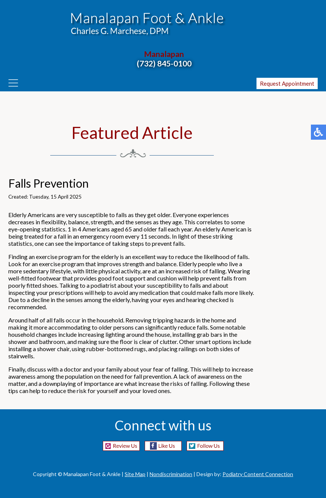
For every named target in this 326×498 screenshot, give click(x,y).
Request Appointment (287, 83)
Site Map (135, 474)
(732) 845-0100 (164, 63)
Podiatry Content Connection (257, 474)
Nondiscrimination (171, 474)
